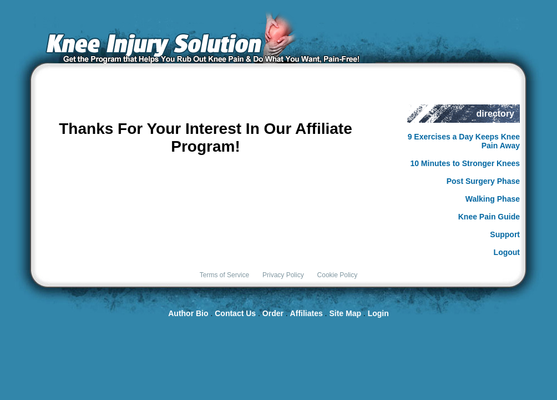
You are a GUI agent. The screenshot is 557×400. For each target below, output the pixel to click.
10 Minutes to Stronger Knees (465, 163)
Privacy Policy (283, 275)
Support (505, 234)
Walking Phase (492, 198)
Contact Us (235, 313)
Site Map (345, 313)
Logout (507, 252)
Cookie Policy (337, 275)
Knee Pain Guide (489, 216)
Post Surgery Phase (483, 181)
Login (378, 313)
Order (272, 313)
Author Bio (188, 313)
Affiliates (306, 313)
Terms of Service (224, 275)
